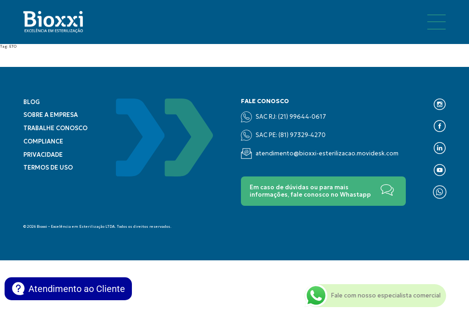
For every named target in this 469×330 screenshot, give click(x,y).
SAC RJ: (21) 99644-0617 (283, 116)
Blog (31, 102)
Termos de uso (48, 167)
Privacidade (43, 155)
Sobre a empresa (50, 115)
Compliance (43, 141)
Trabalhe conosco (55, 128)
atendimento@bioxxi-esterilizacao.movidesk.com (319, 153)
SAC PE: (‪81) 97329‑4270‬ (283, 135)
